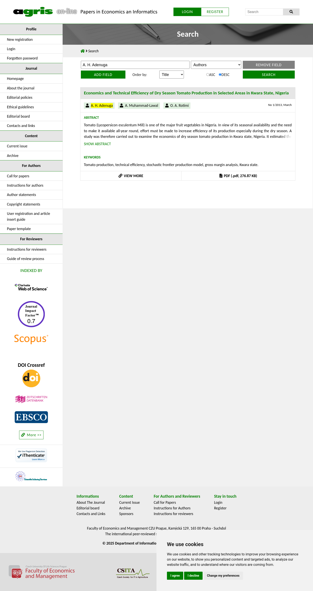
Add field (103, 74)
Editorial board (18, 116)
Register (220, 508)
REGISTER (215, 11)
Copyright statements (23, 204)
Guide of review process (25, 258)
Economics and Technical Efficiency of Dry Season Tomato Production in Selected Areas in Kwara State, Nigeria (186, 93)
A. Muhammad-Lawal (141, 105)
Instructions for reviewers (27, 249)
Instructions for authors (25, 185)
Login (11, 48)
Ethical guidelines (20, 107)
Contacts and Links (91, 513)
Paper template (19, 228)
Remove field (269, 65)
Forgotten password (22, 58)
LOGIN (187, 11)
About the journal (20, 88)
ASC (210, 74)
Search (268, 74)
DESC (224, 74)
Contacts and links (21, 125)
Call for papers (18, 176)
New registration (20, 39)
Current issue (17, 146)
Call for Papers (165, 502)
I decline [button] (193, 575)
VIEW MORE (130, 175)
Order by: (139, 74)
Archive (12, 155)
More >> (31, 435)
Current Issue (129, 502)
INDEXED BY (31, 270)
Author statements (21, 194)
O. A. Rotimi (179, 105)
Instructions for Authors (172, 508)
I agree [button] (175, 575)
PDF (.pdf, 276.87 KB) (238, 175)
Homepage (15, 78)
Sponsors (126, 513)
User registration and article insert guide (28, 216)
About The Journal (91, 502)
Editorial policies (19, 97)
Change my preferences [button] (223, 575)
